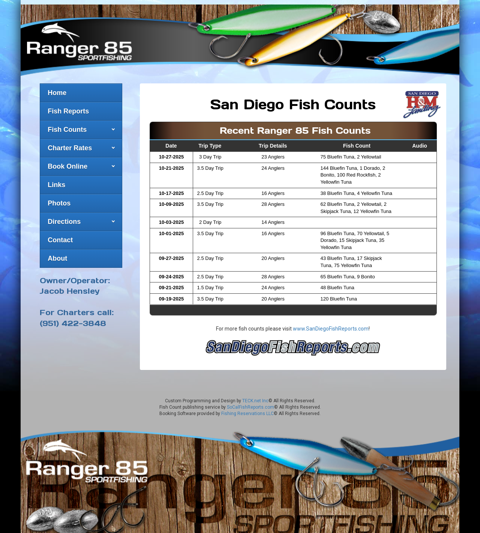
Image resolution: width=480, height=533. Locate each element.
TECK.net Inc (255, 396)
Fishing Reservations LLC (247, 409)
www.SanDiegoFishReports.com (331, 325)
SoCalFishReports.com (250, 402)
